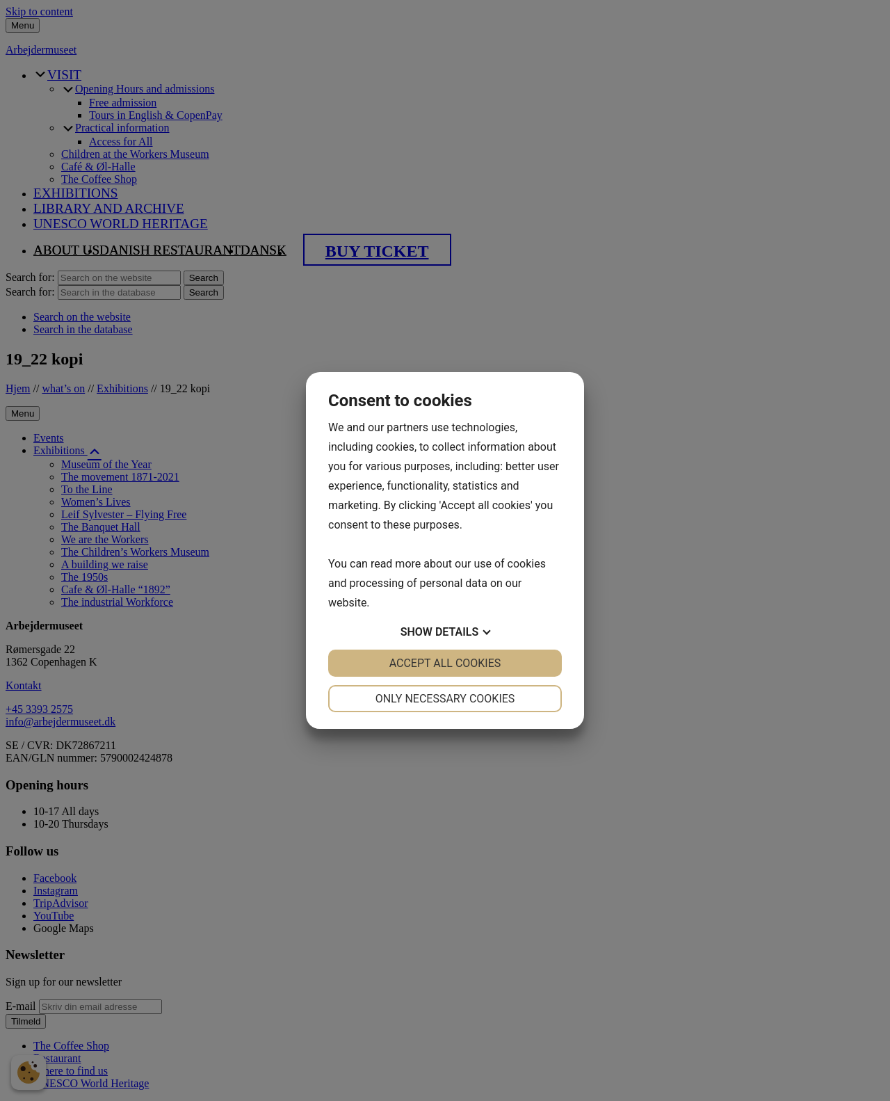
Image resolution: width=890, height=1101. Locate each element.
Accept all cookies (445, 663)
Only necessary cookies (445, 698)
